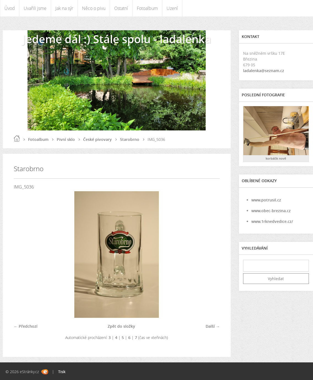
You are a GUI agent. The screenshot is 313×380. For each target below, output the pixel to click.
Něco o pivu (93, 8)
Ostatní (121, 8)
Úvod (9, 8)
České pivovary (97, 139)
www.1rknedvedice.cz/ (272, 221)
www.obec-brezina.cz (271, 210)
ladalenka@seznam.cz (263, 70)
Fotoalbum (147, 8)
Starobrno (129, 139)
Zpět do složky (121, 326)
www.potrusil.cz (266, 200)
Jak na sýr (64, 8)
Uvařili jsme (35, 8)
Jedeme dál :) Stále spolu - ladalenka (116, 39)
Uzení (172, 8)
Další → (213, 326)
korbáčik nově (276, 158)
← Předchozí (25, 326)
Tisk (62, 371)
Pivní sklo (66, 139)
